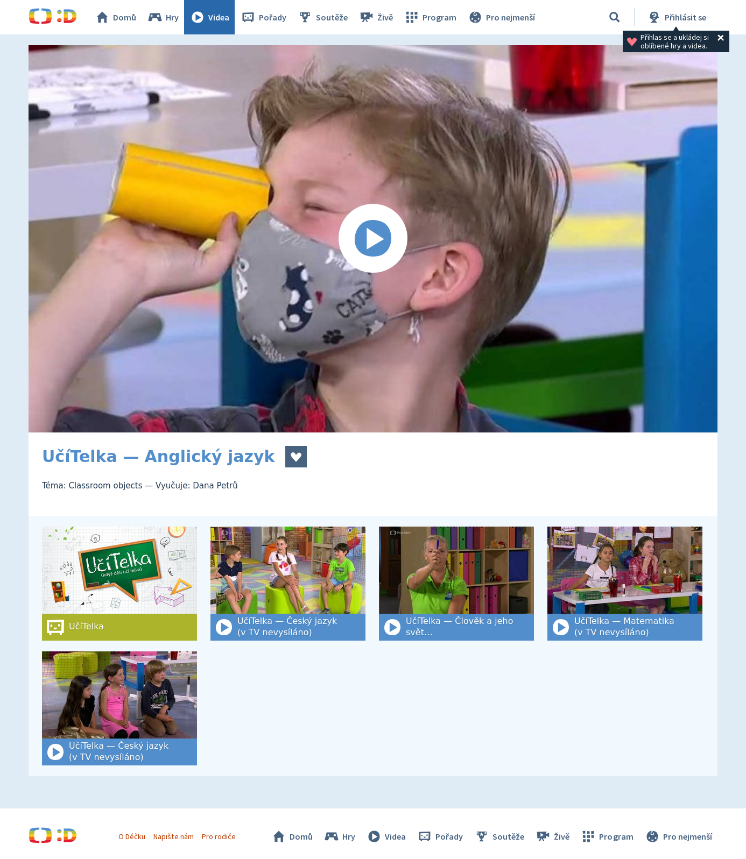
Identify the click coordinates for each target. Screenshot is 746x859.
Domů (115, 17)
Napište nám (173, 836)
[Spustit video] (373, 238)
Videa (209, 17)
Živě (375, 17)
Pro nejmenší (501, 17)
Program (430, 17)
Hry (163, 17)
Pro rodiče (219, 836)
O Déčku (131, 836)
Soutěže (322, 17)
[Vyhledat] (614, 17)
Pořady (263, 17)
